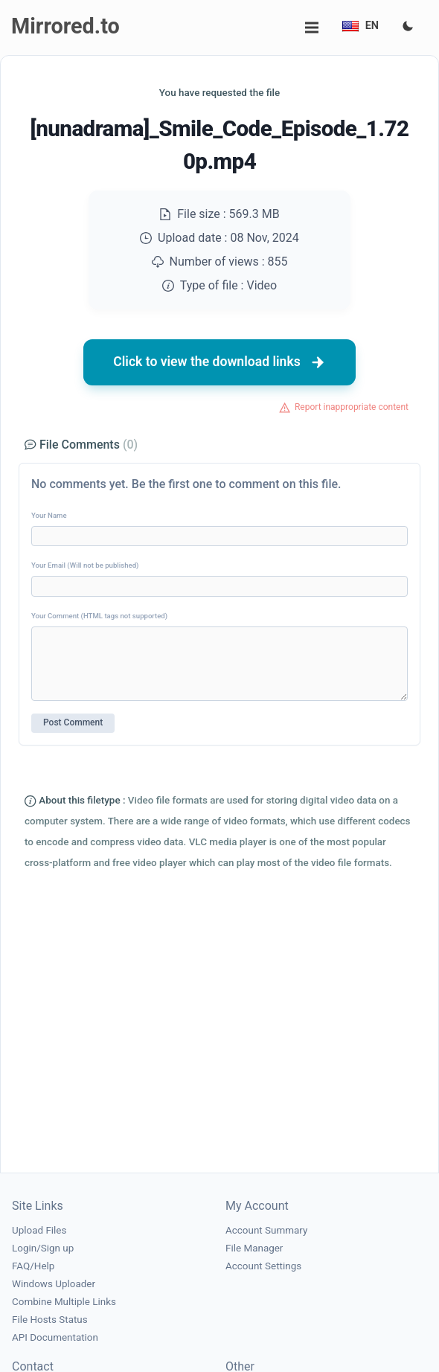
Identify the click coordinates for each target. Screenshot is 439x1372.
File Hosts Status (50, 1319)
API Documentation (55, 1337)
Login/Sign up (43, 1248)
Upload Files (39, 1230)
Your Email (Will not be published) (84, 565)
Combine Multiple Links (64, 1301)
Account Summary (266, 1230)
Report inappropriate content (351, 407)
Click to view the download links (219, 362)
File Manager (254, 1248)
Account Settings (263, 1266)
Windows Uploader (53, 1283)
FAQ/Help (33, 1266)
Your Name (49, 515)
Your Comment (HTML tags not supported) (99, 616)
